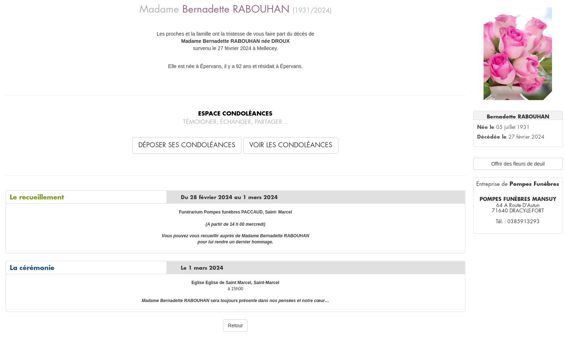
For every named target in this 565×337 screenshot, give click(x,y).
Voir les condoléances (290, 145)
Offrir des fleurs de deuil (517, 164)
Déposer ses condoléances (186, 145)
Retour (235, 325)
